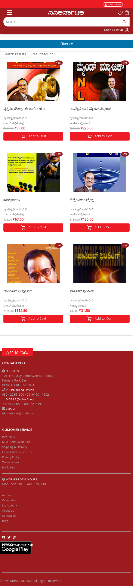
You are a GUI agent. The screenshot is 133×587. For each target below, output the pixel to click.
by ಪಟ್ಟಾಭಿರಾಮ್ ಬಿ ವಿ (15, 118)
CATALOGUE (113, 4)
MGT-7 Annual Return (16, 442)
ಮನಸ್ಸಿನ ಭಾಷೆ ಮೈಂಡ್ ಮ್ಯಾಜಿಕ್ (90, 108)
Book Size (8, 467)
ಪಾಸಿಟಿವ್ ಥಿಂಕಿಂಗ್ (82, 291)
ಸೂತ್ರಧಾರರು (11, 200)
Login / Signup (113, 30)
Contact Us (9, 516)
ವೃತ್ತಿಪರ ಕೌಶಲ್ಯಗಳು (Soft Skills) (24, 108)
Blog (5, 521)
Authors (7, 495)
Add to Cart (33, 136)
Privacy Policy (10, 457)
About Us (8, 510)
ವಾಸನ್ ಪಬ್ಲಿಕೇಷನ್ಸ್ (13, 123)
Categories (9, 500)
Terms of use (10, 462)
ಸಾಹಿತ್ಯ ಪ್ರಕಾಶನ (78, 305)
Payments (8, 437)
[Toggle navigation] (9, 11)
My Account (9, 505)
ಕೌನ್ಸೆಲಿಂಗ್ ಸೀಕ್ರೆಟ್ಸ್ (82, 200)
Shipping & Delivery (14, 447)
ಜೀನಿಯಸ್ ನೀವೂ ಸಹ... (19, 291)
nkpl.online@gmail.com (18, 413)
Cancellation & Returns (17, 452)
